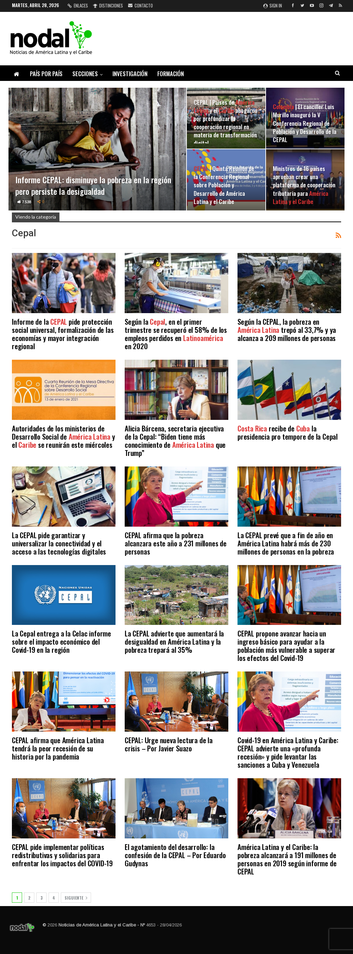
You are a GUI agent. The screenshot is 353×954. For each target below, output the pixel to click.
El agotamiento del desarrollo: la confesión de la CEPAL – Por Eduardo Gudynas (175, 854)
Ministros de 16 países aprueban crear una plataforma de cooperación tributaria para (304, 185)
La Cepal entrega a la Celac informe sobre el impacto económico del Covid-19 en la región (61, 641)
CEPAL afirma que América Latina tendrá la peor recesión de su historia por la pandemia (58, 748)
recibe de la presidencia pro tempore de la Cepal (287, 432)
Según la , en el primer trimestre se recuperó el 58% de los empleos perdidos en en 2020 (176, 333)
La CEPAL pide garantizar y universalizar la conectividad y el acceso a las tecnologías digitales (59, 543)
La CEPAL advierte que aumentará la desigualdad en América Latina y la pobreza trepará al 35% (174, 641)
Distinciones (108, 5)
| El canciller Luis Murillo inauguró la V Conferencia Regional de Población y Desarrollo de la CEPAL (304, 123)
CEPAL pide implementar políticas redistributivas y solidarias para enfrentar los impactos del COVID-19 (62, 854)
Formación (170, 73)
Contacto (140, 5)
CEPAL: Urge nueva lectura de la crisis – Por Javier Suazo (169, 744)
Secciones (85, 73)
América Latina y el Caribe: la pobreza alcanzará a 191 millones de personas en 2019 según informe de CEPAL (286, 858)
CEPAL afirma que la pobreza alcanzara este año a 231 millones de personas (176, 543)
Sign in (272, 5)
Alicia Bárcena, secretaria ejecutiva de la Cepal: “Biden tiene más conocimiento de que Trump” (175, 440)
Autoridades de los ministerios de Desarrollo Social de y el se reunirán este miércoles (63, 436)
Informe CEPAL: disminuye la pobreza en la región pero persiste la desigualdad (93, 185)
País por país (46, 73)
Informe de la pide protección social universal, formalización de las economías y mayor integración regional (62, 333)
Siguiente (76, 898)
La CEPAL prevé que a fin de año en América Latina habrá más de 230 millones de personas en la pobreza (285, 543)
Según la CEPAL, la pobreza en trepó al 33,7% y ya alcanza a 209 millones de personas (286, 329)
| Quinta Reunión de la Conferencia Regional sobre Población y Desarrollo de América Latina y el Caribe (224, 185)
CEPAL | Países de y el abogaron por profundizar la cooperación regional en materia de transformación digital (225, 123)
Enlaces (78, 5)
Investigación (129, 73)
